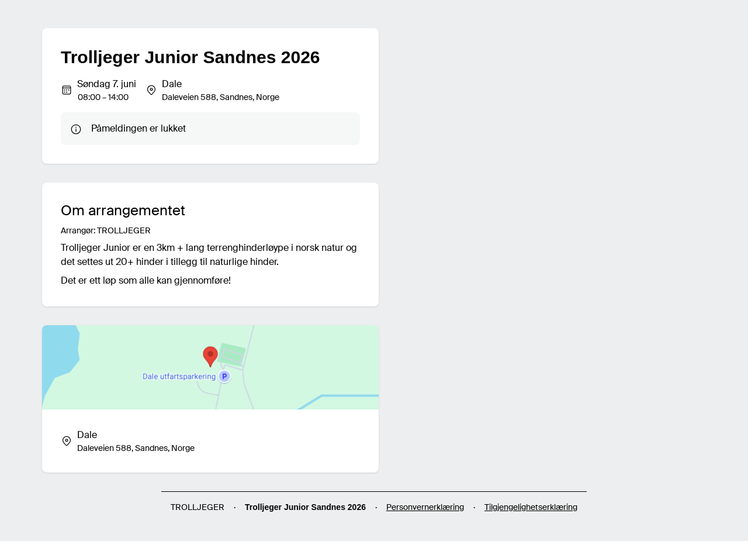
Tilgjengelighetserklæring (530, 507)
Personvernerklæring (425, 507)
